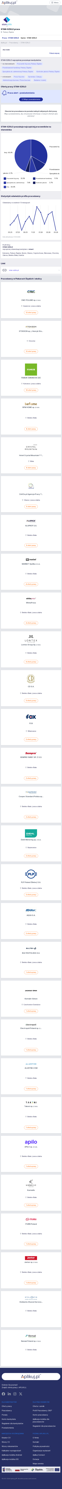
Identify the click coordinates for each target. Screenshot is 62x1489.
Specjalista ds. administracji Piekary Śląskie (18, 71)
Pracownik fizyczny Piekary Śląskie (29, 64)
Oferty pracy (7, 1406)
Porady (5, 1415)
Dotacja (36, 1459)
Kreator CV (6, 1438)
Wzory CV (6, 1442)
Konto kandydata (9, 1419)
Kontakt (36, 1442)
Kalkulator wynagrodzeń (11, 1451)
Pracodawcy (13, 43)
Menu (55, 3)
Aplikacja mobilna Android (12, 1455)
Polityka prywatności (41, 1446)
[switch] (31, 99)
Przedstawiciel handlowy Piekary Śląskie (17, 68)
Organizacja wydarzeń (41, 1451)
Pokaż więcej (54, 53)
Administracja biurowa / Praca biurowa (16, 80)
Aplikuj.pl (4, 43)
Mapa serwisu (38, 1463)
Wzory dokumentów (10, 1446)
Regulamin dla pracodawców (44, 1426)
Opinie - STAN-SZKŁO (29, 38)
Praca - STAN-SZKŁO (10, 38)
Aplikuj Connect (39, 1455)
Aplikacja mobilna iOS (10, 1459)
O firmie (36, 1438)
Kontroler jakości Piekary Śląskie (48, 71)
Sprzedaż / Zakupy (35, 77)
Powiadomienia (8, 1428)
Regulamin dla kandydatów (12, 1423)
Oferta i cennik (38, 1406)
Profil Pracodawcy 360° (42, 1410)
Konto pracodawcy (40, 1415)
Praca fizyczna (19, 77)
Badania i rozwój (40, 80)
